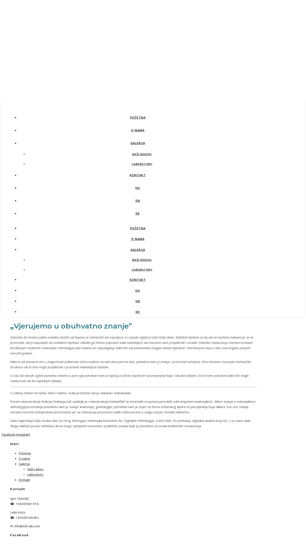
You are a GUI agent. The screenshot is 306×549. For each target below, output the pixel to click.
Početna (138, 117)
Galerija (137, 143)
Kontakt (138, 175)
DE (138, 213)
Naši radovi (142, 154)
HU (137, 188)
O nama (137, 130)
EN (138, 201)
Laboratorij (142, 164)
